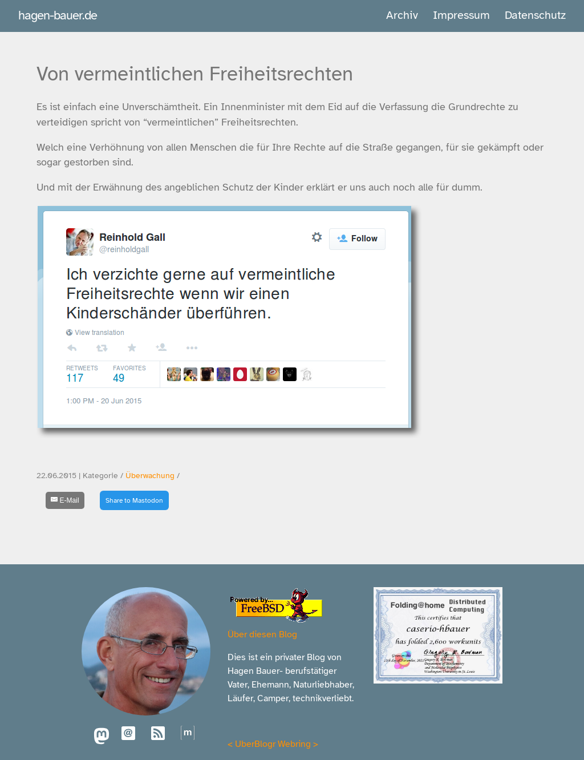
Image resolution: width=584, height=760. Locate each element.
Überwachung (150, 475)
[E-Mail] (65, 500)
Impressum (461, 15)
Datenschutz (535, 15)
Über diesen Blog (262, 634)
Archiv (402, 15)
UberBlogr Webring (273, 744)
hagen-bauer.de (57, 15)
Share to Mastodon (134, 500)
